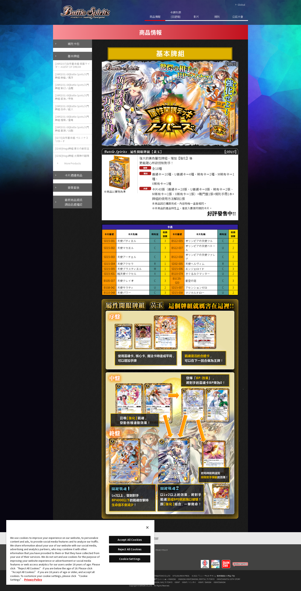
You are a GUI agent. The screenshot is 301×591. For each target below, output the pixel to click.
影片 (196, 16)
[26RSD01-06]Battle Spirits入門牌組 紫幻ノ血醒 (72, 86)
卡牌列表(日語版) (175, 14)
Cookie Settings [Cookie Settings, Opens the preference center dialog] (129, 559)
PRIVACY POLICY (161, 550)
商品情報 (155, 16)
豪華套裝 (73, 187)
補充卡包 (73, 43)
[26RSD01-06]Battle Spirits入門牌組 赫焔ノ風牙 (72, 75)
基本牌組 (73, 56)
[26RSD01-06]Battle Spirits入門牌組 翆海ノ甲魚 (72, 96)
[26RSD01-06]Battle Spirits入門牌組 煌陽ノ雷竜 (72, 118)
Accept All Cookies (130, 540)
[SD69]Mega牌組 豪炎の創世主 (72, 148)
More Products (72, 163)
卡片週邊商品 (73, 175)
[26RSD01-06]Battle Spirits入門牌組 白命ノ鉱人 (72, 107)
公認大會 (237, 16)
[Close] (147, 527)
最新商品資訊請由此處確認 (73, 202)
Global (241, 4)
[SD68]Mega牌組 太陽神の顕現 (72, 156)
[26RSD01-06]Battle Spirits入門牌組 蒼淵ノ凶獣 (72, 128)
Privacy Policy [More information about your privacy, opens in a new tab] (33, 579)
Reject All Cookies (130, 549)
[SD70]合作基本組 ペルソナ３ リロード (71, 139)
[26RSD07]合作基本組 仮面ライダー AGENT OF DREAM (72, 65)
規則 (217, 16)
